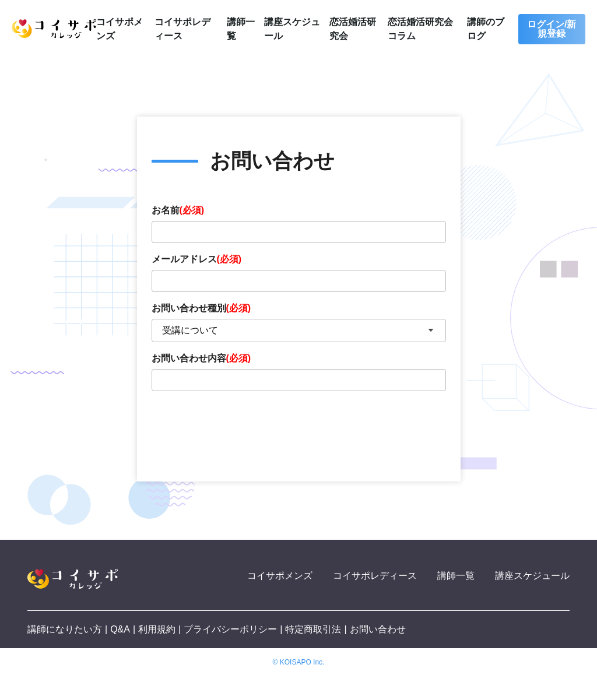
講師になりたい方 (64, 629)
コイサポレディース (375, 576)
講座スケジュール (532, 576)
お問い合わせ (378, 629)
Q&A (120, 629)
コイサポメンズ (279, 576)
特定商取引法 (313, 629)
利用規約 (156, 629)
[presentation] (240, 429)
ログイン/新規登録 (551, 28)
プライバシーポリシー (230, 629)
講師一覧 (456, 576)
